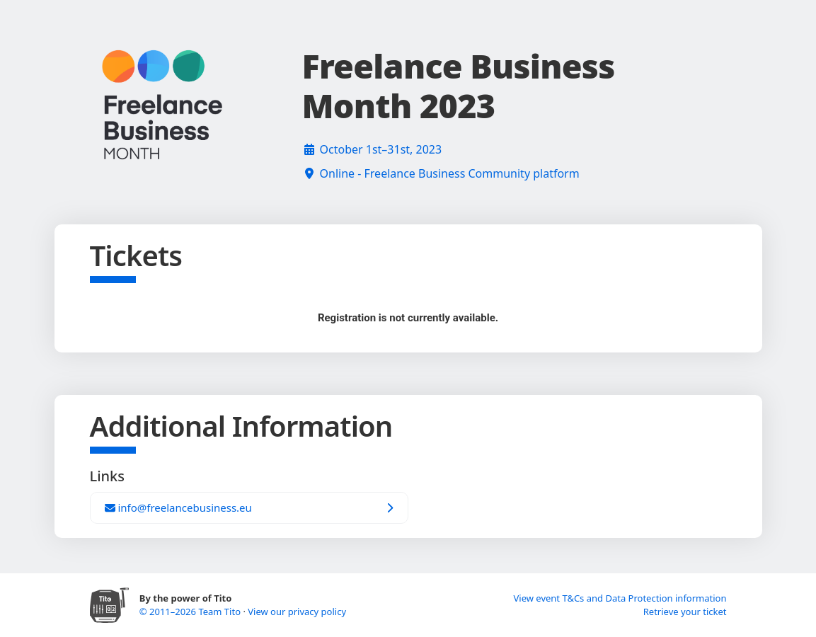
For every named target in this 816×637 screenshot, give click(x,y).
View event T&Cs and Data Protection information (619, 598)
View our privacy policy (297, 611)
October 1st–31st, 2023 (381, 149)
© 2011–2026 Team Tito (191, 611)
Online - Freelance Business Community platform (450, 173)
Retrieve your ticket (685, 611)
